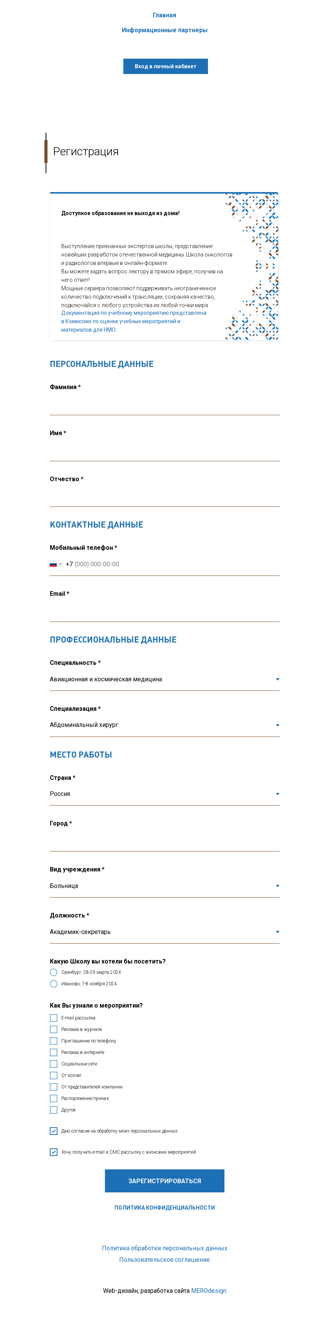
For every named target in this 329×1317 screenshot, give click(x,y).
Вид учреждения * (77, 869)
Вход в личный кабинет (165, 66)
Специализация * (75, 708)
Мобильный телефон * (83, 547)
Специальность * (75, 662)
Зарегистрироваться (164, 1181)
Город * (61, 823)
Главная (164, 15)
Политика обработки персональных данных (165, 1248)
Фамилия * (65, 387)
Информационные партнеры (165, 30)
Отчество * (66, 479)
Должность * (69, 915)
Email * (59, 593)
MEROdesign (208, 1290)
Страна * (62, 777)
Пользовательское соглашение (164, 1259)
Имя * (58, 433)
